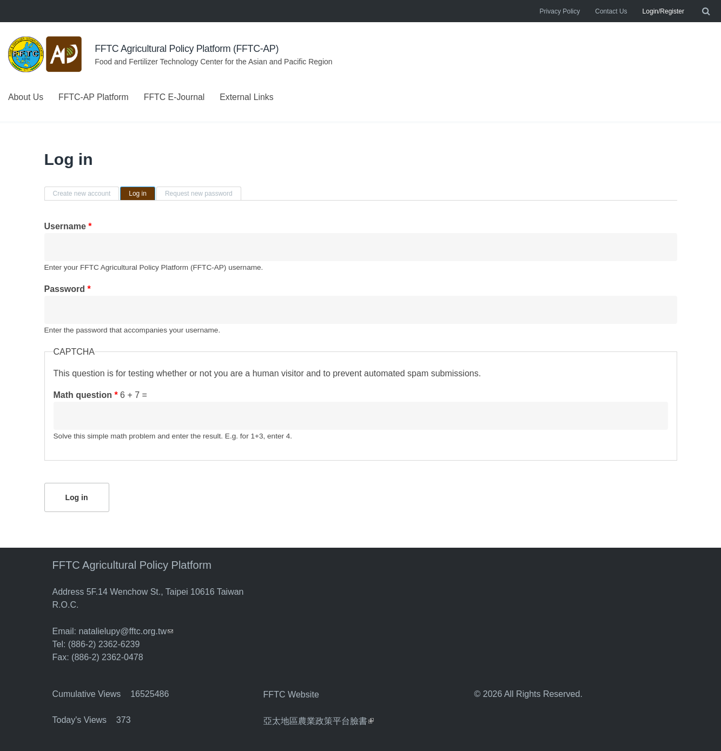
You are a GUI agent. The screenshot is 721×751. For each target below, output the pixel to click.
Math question (86, 395)
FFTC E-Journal (176, 97)
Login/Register (663, 11)
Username (68, 226)
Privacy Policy (560, 11)
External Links (249, 97)
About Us (26, 97)
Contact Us (611, 11)
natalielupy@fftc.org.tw (125, 630)
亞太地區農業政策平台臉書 (318, 719)
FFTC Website (291, 693)
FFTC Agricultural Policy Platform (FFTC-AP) (187, 48)
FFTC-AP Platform (94, 97)
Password (67, 289)
